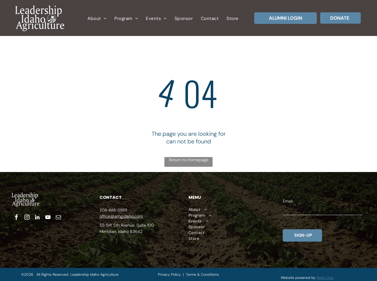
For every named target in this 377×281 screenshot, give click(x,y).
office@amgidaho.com (121, 216)
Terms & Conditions (202, 274)
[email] (58, 217)
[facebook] (16, 217)
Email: (288, 201)
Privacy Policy (169, 274)
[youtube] (48, 217)
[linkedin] (37, 217)
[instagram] (27, 217)
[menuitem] (97, 18)
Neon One (325, 277)
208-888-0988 (113, 210)
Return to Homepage (188, 160)
